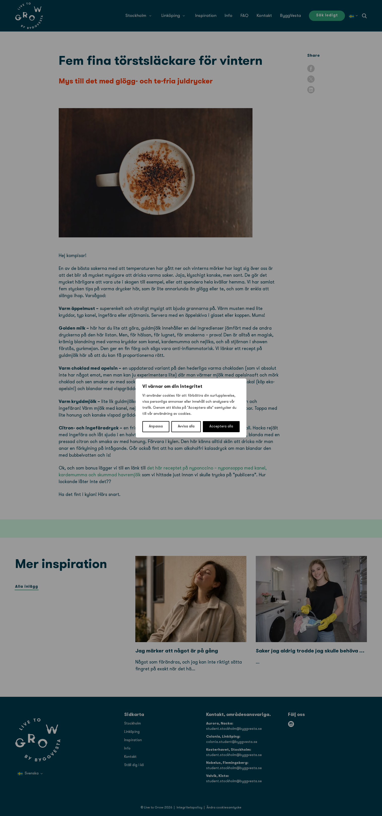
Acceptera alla (221, 426)
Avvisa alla (186, 426)
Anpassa (156, 426)
